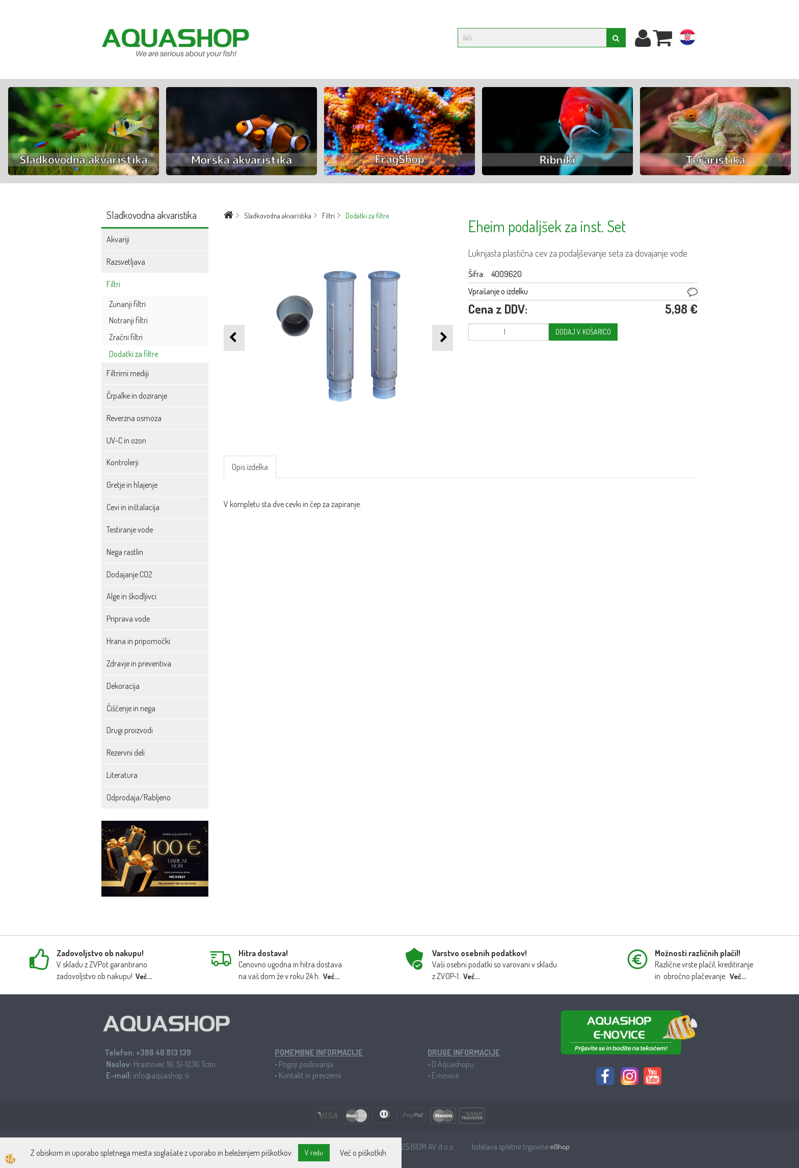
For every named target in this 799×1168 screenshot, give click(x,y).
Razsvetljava (125, 262)
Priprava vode (128, 619)
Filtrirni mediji (127, 373)
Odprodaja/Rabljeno (138, 797)
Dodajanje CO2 (129, 574)
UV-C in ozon (126, 440)
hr (687, 39)
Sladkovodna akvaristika (277, 215)
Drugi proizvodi (129, 730)
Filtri (113, 284)
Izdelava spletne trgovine (511, 1147)
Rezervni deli (125, 752)
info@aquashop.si (161, 1075)
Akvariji (117, 239)
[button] (442, 338)
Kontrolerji (122, 462)
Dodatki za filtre (133, 354)
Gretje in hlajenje (131, 485)
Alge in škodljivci (131, 596)
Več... (144, 976)
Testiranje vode (129, 529)
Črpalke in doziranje (136, 396)
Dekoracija (123, 686)
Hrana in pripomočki (138, 641)
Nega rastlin (124, 552)
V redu (314, 1152)
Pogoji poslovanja (306, 1064)
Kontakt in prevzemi (310, 1075)
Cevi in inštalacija (132, 507)
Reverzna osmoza (134, 418)
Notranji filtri (128, 320)
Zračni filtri (126, 337)
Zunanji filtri (127, 304)
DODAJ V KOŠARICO (583, 331)
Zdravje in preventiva (138, 663)
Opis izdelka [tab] (250, 467)
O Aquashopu (453, 1064)
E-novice (445, 1075)
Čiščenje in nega (130, 708)
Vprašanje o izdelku (498, 291)
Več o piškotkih (363, 1153)
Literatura (122, 775)
